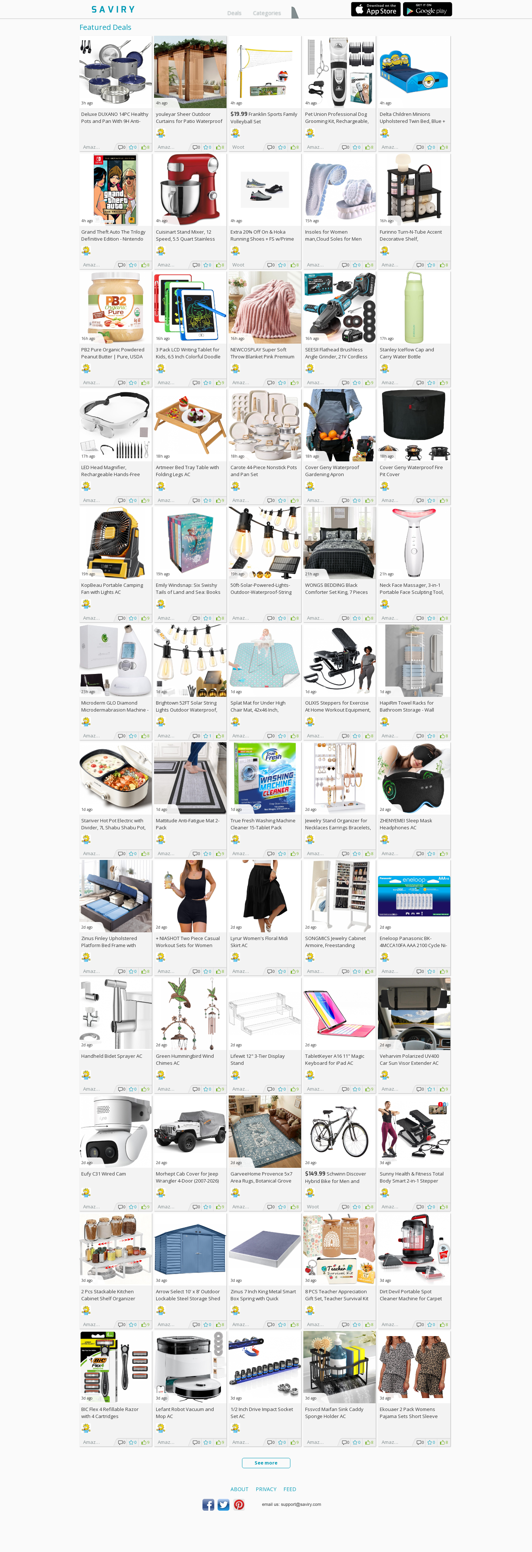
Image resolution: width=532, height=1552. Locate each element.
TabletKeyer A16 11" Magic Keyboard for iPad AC (334, 1059)
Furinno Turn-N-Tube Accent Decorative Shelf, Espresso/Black (411, 238)
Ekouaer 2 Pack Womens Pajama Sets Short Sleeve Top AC (409, 1416)
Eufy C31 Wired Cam (103, 1173)
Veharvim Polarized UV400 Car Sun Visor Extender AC (409, 1059)
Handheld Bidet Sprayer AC (111, 1056)
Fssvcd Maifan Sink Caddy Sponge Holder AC (334, 1412)
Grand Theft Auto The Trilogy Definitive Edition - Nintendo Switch (113, 238)
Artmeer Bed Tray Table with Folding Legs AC (187, 471)
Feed (289, 1489)
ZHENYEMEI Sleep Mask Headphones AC (406, 824)
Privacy (266, 1489)
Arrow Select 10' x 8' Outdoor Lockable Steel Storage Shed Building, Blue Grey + (188, 1298)
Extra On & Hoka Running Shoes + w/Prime (262, 235)
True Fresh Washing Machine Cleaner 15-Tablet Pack (263, 824)
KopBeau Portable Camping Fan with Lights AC (112, 588)
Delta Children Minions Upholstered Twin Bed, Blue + (412, 121)
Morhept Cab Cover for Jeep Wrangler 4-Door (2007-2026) (187, 1177)
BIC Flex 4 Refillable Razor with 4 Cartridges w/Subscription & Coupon (110, 1416)
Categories (267, 12)
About (240, 1489)
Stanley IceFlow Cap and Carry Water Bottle (407, 353)
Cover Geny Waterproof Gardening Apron (332, 471)
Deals (234, 12)
